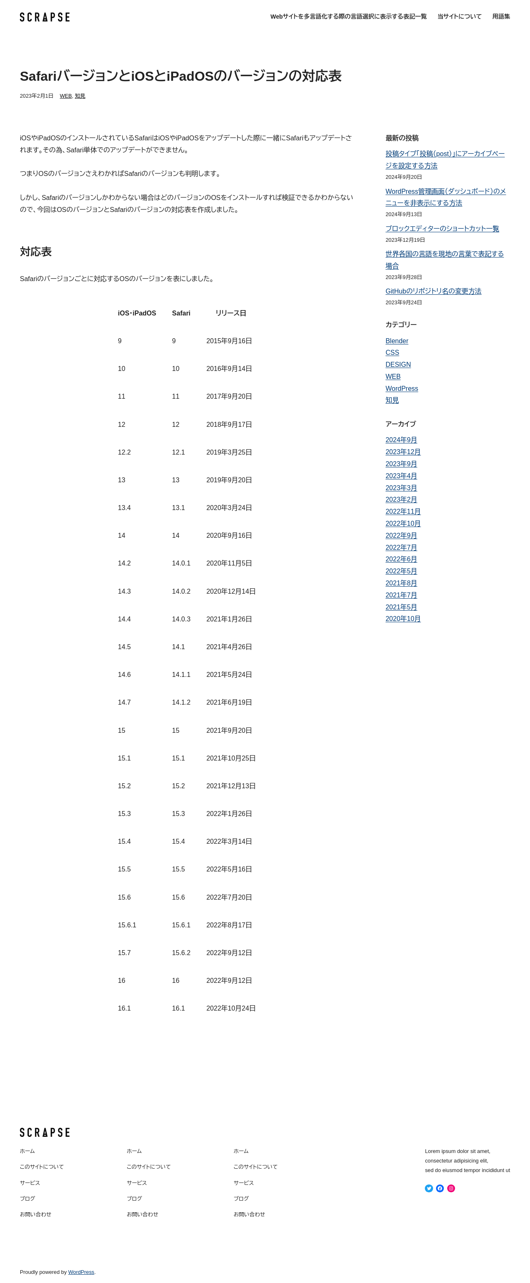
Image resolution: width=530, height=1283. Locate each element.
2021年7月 (401, 595)
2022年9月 (401, 535)
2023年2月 (401, 499)
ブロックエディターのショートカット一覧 (442, 228)
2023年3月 (401, 487)
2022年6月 (401, 559)
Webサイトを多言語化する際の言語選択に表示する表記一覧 (348, 16)
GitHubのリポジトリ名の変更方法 (433, 291)
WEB (66, 96)
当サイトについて (459, 16)
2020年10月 (403, 618)
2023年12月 (403, 451)
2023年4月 (401, 475)
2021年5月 (401, 607)
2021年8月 (401, 583)
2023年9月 (401, 463)
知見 (80, 96)
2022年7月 (401, 547)
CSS (392, 352)
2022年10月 (403, 523)
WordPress (401, 388)
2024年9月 (401, 439)
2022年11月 (403, 511)
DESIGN (398, 364)
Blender (396, 340)
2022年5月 (401, 571)
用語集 (501, 16)
